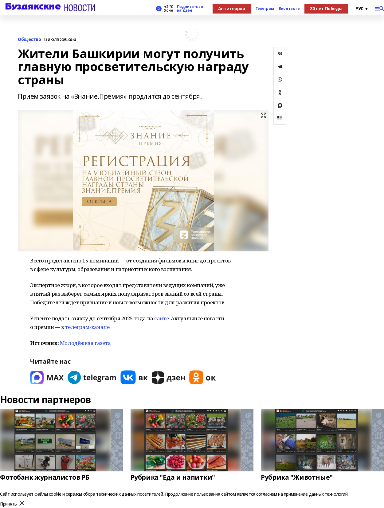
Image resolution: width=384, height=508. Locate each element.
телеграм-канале (87, 326)
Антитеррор (231, 8)
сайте (161, 318)
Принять (8, 504)
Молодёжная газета (85, 342)
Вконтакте (289, 8)
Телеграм (265, 8)
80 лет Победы (326, 8)
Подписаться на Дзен (190, 8)
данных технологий (328, 494)
